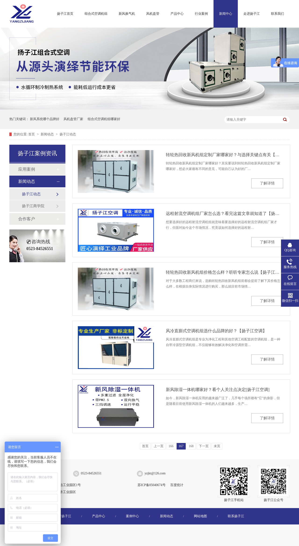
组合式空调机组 (96, 13)
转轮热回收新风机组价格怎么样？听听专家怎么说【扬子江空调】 (224, 272)
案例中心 (132, 516)
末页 (217, 446)
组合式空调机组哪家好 (104, 119)
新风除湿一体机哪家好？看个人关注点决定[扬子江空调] (218, 389)
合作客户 (26, 219)
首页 (32, 134)
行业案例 (201, 13)
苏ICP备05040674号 (152, 485)
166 (171, 446)
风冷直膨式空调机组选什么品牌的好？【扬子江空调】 (216, 330)
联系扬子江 (236, 516)
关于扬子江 (63, 516)
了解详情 (267, 183)
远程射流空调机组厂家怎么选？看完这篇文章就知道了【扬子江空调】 (224, 213)
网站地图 (200, 516)
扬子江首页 (65, 13)
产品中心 (177, 13)
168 (191, 446)
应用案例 (26, 169)
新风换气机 (127, 13)
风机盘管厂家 (73, 119)
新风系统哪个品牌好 (44, 119)
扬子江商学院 (33, 206)
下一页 (204, 446)
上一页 (159, 446)
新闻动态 (48, 134)
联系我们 (277, 13)
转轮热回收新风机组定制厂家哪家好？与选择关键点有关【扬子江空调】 (224, 154)
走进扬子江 (251, 13)
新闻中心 (225, 13)
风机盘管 (152, 13)
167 (181, 446)
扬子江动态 (68, 134)
